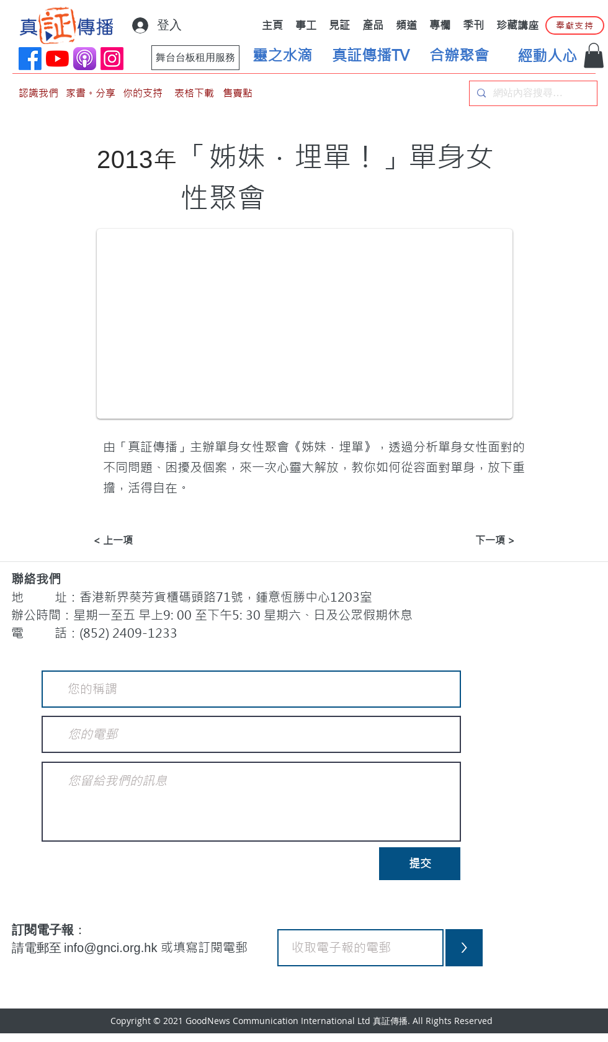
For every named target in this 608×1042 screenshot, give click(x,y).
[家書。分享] (91, 93)
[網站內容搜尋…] (532, 93)
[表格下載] (194, 93)
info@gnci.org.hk (112, 948)
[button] (593, 55)
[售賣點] (238, 93)
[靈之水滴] (282, 55)
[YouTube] (57, 58)
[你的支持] (143, 93)
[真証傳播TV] (370, 55)
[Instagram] (112, 58)
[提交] (419, 863)
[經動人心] (547, 56)
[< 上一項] (134, 540)
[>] (464, 947)
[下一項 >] (484, 540)
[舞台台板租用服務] (195, 57)
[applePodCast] (84, 58)
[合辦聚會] (459, 55)
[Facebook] (30, 58)
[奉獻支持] (574, 25)
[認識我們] (38, 93)
